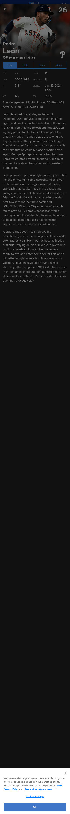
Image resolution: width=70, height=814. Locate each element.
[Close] (65, 773)
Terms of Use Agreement (38, 789)
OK (35, 806)
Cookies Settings (35, 796)
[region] (35, 791)
